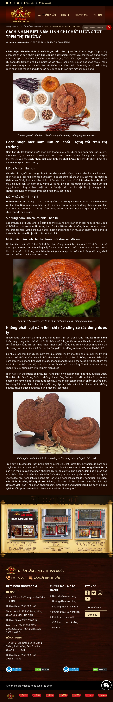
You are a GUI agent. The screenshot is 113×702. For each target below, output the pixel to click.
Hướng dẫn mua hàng (64, 601)
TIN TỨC (98, 14)
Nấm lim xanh (98, 337)
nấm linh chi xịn (44, 55)
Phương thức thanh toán (65, 606)
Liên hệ (65, 14)
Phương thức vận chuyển (66, 611)
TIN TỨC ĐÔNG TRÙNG (30, 26)
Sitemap (56, 627)
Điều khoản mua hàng (64, 596)
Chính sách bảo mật (63, 617)
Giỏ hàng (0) (45, 3)
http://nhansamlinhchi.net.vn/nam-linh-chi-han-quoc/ (46, 488)
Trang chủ (11, 26)
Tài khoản (29, 3)
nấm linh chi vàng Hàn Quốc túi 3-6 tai (30, 481)
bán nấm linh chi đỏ (91, 180)
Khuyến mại (81, 14)
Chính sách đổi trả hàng (65, 622)
